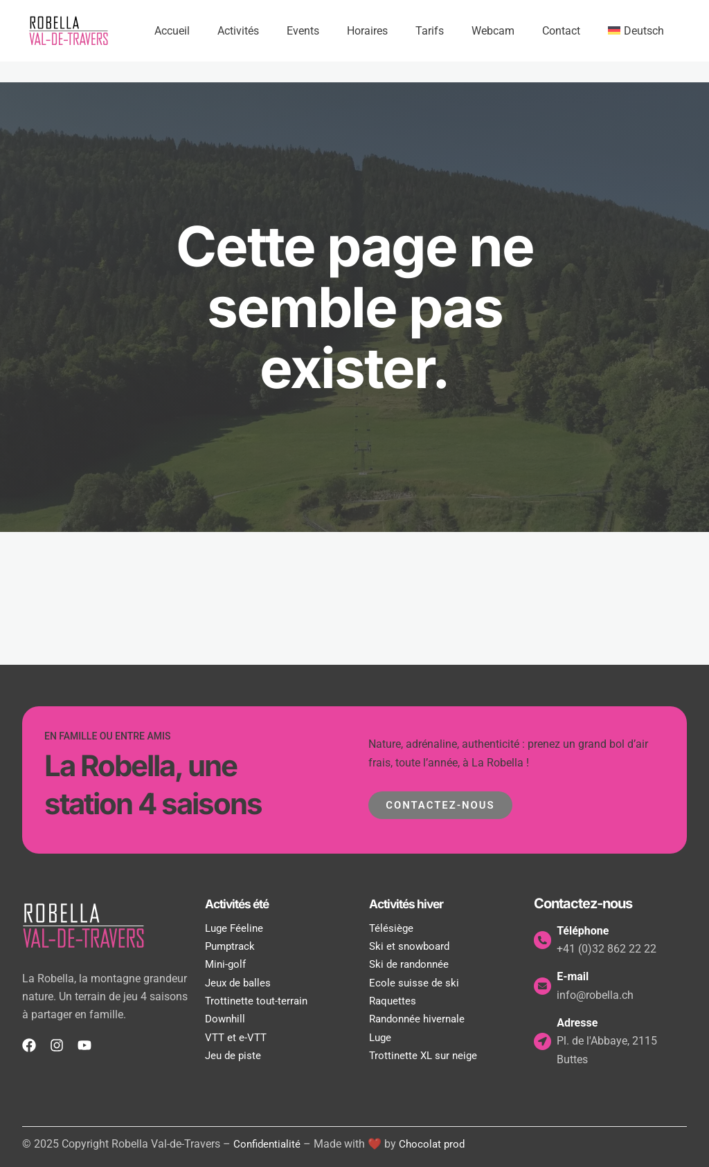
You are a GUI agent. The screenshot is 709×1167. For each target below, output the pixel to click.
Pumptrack (231, 946)
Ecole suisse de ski (414, 982)
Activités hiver (412, 903)
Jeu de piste (234, 1055)
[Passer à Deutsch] (639, 31)
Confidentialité (268, 1143)
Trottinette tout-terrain (258, 1000)
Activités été (242, 903)
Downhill (226, 1018)
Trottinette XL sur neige (425, 1055)
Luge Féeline (236, 928)
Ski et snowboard (411, 946)
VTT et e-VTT (237, 1037)
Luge (381, 1037)
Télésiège (392, 928)
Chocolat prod (436, 1143)
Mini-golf (227, 964)
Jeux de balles (240, 982)
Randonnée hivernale (420, 1018)
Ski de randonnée (411, 964)
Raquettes (393, 1000)
